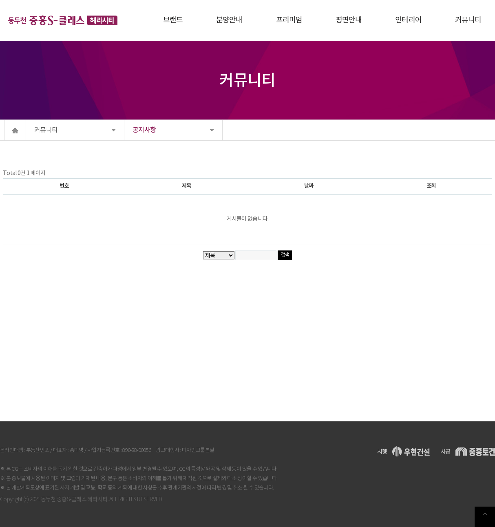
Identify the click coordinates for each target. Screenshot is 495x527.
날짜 (308, 186)
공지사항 (144, 130)
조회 (430, 186)
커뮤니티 (45, 130)
